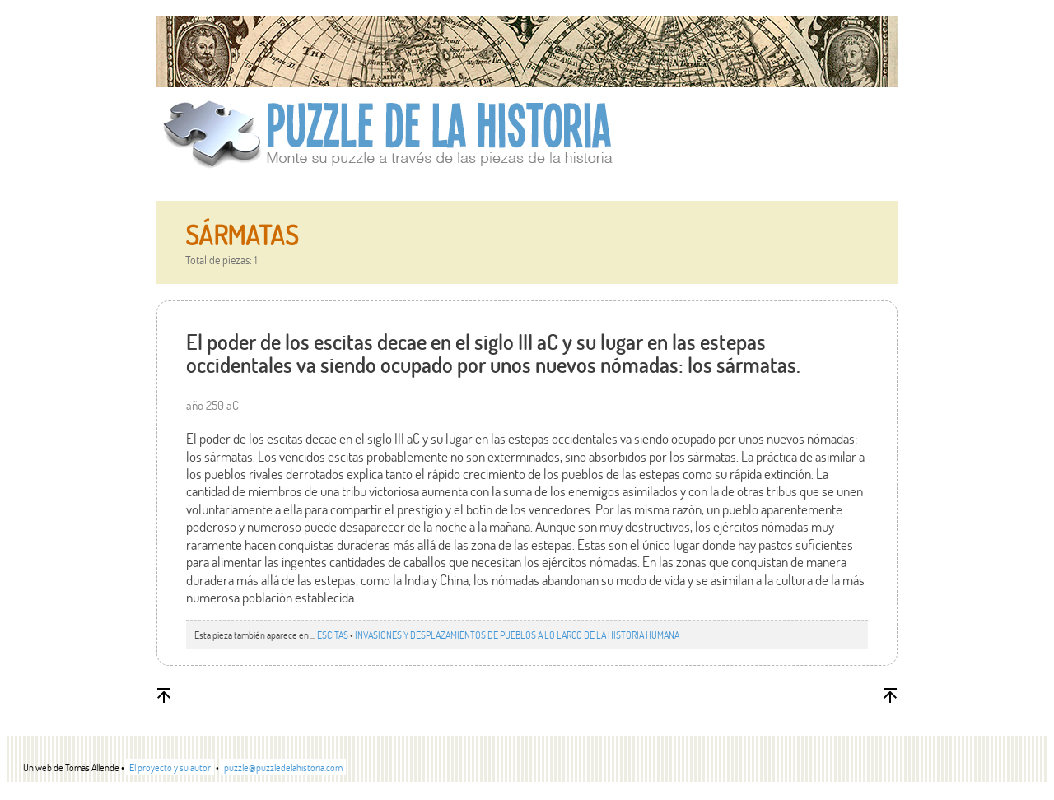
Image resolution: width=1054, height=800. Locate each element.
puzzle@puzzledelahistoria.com (283, 767)
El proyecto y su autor (170, 767)
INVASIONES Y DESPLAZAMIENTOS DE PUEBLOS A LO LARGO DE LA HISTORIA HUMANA (517, 634)
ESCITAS (332, 634)
